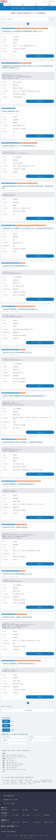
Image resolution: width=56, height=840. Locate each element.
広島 (7, 765)
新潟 (14, 758)
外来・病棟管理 (6, 780)
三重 (15, 762)
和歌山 (21, 764)
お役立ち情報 (4, 813)
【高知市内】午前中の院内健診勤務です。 (15, 266)
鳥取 (13, 765)
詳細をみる (40, 55)
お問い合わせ (41, 835)
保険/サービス (4, 807)
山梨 (8, 758)
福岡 (7, 769)
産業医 (26, 780)
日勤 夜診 (32, 737)
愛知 (7, 762)
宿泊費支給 (44, 781)
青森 (7, 755)
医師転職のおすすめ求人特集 (49, 822)
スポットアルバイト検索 (9, 803)
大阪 (7, 764)
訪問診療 (21, 780)
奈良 (18, 764)
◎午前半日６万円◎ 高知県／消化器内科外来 (17, 617)
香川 (7, 767)
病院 (31, 740)
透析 (16, 780)
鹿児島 (24, 769)
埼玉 (13, 756)
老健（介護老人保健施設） (46, 780)
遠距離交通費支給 (36, 781)
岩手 (10, 755)
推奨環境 (26, 835)
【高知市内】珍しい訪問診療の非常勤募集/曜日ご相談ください (22, 31)
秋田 (15, 755)
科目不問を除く (14, 781)
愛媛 (13, 767)
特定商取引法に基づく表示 (33, 835)
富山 (7, 760)
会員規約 (21, 835)
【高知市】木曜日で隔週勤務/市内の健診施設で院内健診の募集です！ (24, 396)
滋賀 (15, 764)
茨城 (19, 756)
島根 (15, 765)
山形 (18, 755)
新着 (7, 781)
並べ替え (50, 18)
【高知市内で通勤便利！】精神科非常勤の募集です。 (19, 484)
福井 (13, 760)
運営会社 (8, 835)
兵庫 (13, 764)
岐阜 (10, 762)
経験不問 (51, 781)
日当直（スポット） (33, 783)
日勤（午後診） (6, 737)
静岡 (13, 762)
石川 (10, 760)
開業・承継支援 (25, 809)
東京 (7, 756)
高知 (15, 767)
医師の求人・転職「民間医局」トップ (9, 826)
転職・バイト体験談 (26, 815)
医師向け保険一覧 (15, 809)
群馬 (25, 756)
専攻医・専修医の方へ (37, 822)
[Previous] (2, 8)
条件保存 (53, 18)
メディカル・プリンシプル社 (7, 831)
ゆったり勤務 (27, 781)
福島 (21, 755)
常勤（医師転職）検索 (8, 795)
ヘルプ (42, 1)
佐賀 (10, 769)
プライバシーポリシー (14, 835)
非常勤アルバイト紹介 (15, 822)
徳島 (10, 767)
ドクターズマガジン (36, 815)
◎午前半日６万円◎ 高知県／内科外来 (14, 527)
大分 (18, 769)
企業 (3, 781)
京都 (10, 764)
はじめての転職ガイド (5, 815)
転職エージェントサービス (5, 822)
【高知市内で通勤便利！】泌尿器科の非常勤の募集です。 (20, 309)
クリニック (5, 743)
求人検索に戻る (29, 710)
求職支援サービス (5, 820)
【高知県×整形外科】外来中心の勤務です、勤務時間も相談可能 (22, 442)
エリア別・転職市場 (15, 815)
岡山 (10, 765)
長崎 (13, 769)
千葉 (10, 756)
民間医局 (4, 1)
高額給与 (5, 740)
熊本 (15, 769)
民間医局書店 (35, 809)
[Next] (54, 8)
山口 (18, 765)
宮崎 (21, 769)
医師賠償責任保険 (4, 809)
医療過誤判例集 (46, 815)
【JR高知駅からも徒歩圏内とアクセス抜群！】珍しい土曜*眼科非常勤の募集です (28, 228)
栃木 (22, 756)
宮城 (13, 755)
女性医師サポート (26, 822)
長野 (11, 758)
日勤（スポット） (15, 783)
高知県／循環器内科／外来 (10, 111)
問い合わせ (46, 1)
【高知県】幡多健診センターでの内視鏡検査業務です (19, 146)
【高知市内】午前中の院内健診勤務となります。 (17, 352)
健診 (12, 780)
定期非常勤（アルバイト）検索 (10, 799)
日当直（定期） (23, 783)
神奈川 (16, 756)
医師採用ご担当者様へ (51, 1)
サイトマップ (47, 835)
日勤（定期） (6, 783)
